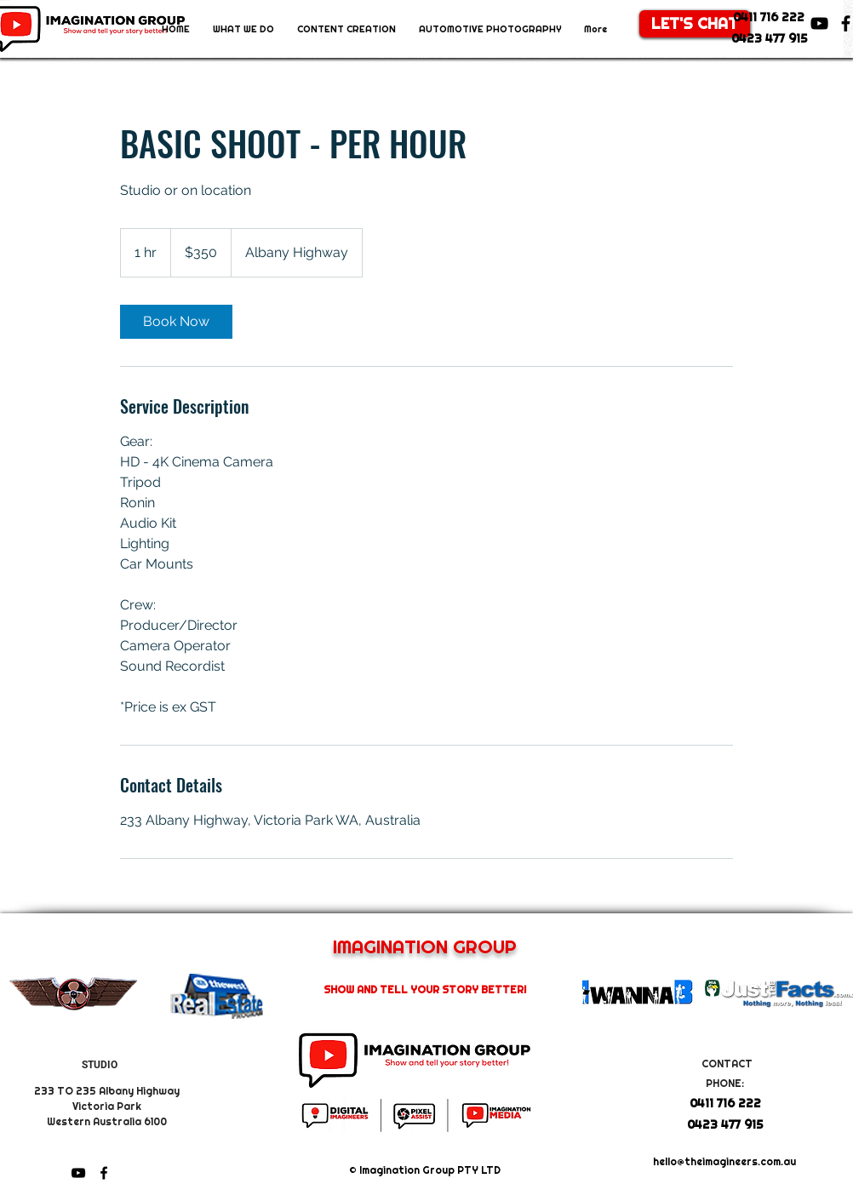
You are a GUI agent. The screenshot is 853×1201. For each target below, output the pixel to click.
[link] (176, 322)
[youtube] (819, 23)
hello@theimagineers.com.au (724, 1162)
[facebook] (103, 1172)
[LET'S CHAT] (694, 23)
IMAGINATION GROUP (425, 946)
